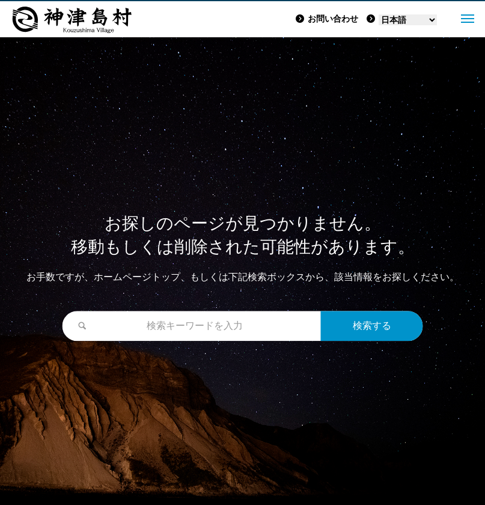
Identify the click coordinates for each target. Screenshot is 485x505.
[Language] (408, 19)
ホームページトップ (137, 277)
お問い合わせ (327, 18)
